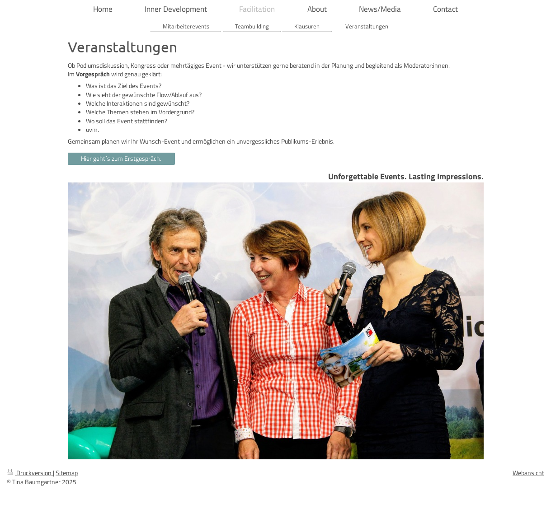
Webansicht (528, 473)
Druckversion (30, 473)
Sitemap (67, 473)
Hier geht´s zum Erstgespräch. (121, 158)
